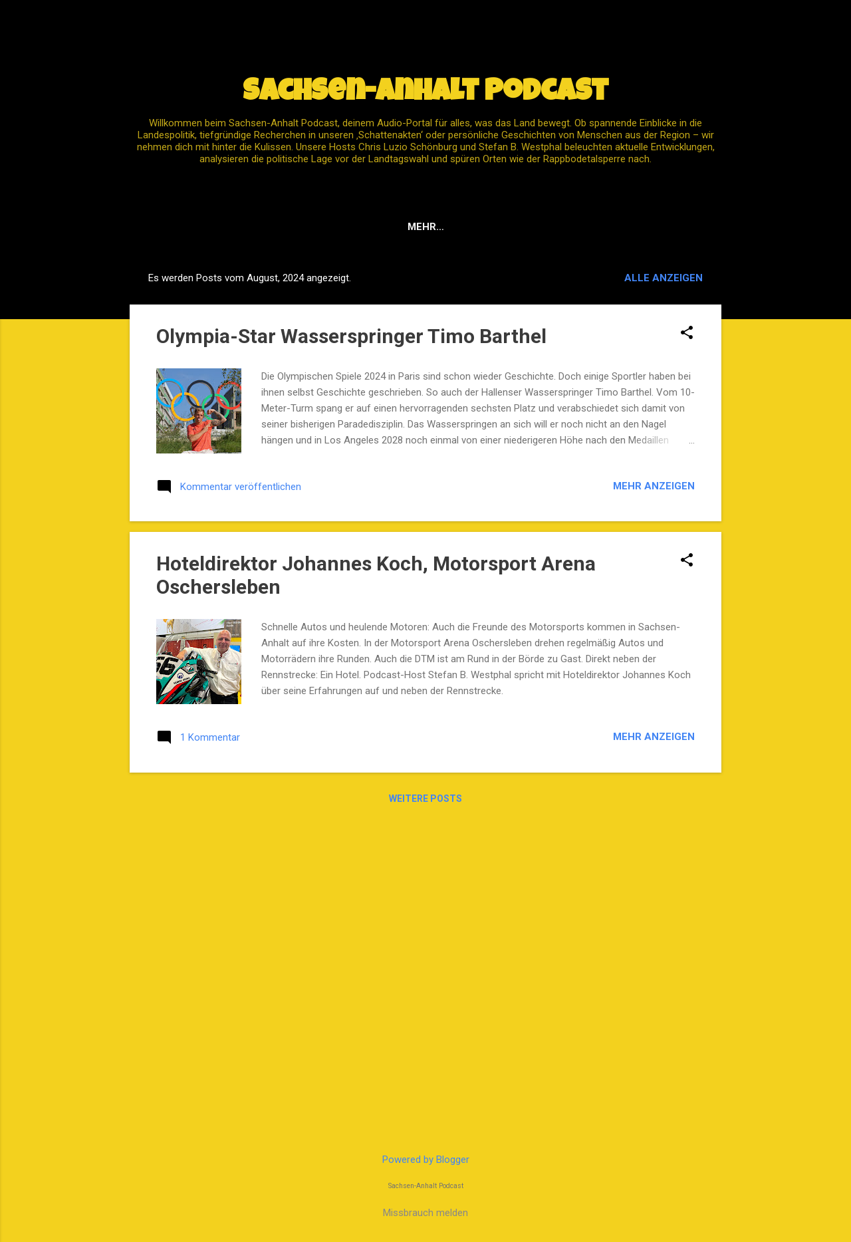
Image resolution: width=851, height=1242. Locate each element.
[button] (687, 333)
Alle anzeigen (663, 278)
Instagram (624, 227)
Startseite (176, 227)
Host (691, 227)
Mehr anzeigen (654, 486)
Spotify (335, 227)
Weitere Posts (425, 798)
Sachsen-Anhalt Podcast (425, 93)
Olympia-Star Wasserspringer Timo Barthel (351, 336)
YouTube (404, 227)
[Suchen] (713, 36)
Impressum (261, 227)
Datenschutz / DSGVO (510, 227)
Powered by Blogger (425, 1160)
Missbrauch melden (425, 1213)
